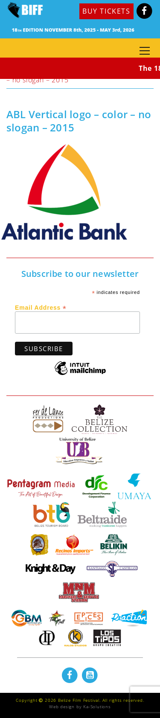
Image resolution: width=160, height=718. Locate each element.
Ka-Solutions (97, 706)
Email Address (41, 307)
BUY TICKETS (106, 11)
